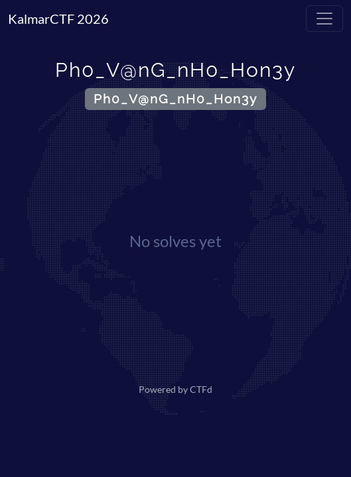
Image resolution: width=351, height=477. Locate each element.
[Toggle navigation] (324, 18)
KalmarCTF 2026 (58, 18)
